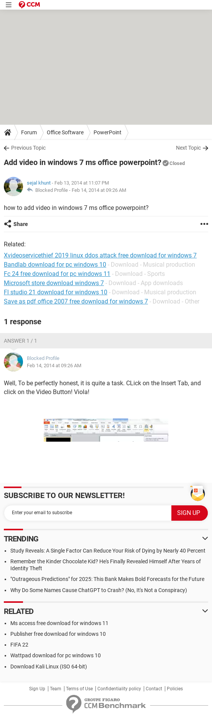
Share (20, 224)
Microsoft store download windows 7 (54, 283)
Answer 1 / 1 (20, 341)
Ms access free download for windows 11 (59, 623)
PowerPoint (108, 132)
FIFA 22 (19, 645)
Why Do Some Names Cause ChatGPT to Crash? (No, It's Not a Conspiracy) (98, 590)
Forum (29, 132)
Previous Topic (28, 148)
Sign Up (37, 688)
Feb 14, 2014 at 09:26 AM (99, 190)
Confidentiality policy (119, 688)
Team (55, 688)
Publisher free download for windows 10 (58, 634)
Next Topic (188, 148)
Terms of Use (79, 688)
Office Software (65, 132)
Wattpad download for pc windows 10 (55, 655)
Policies (175, 688)
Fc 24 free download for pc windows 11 (57, 273)
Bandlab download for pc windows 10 (55, 264)
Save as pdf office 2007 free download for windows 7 (76, 301)
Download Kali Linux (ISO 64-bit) (48, 666)
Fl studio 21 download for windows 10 (55, 292)
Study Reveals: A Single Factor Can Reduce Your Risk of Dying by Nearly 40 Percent (107, 551)
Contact (154, 688)
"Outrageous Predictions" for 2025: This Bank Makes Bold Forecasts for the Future (107, 579)
